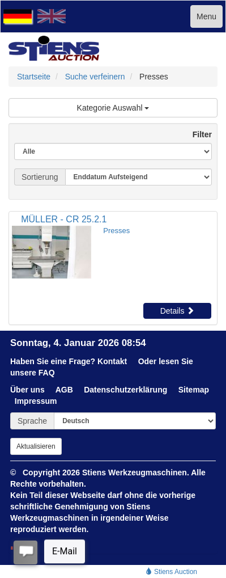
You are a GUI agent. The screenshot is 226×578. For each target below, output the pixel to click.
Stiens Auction (171, 572)
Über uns (27, 389)
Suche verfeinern (95, 76)
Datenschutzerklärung (125, 389)
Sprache (32, 420)
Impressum (36, 401)
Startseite (33, 76)
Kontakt (112, 361)
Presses (116, 230)
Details (177, 310)
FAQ (47, 372)
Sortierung (40, 177)
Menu (206, 16)
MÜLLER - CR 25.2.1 (63, 219)
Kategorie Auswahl (113, 107)
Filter (198, 134)
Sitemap (193, 389)
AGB (64, 389)
